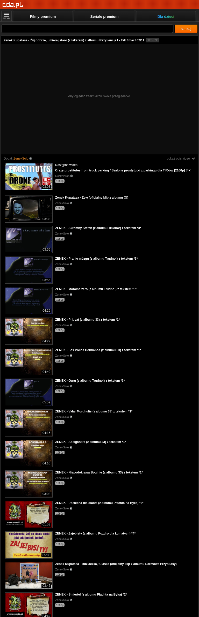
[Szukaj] (87, 28)
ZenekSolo (20, 158)
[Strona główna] (13, 5)
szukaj (186, 29)
